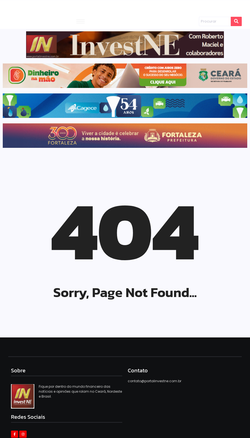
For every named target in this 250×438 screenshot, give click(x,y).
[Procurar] (214, 21)
